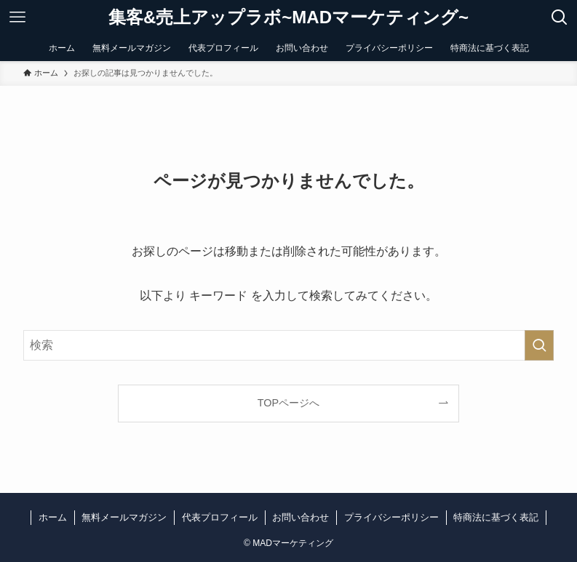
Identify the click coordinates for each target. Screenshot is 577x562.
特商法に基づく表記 (495, 517)
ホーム (53, 517)
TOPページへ (288, 403)
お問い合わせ (300, 517)
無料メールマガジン (124, 517)
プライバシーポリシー (391, 517)
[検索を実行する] (539, 345)
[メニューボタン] (17, 17)
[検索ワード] (288, 345)
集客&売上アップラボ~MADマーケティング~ (288, 17)
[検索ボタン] (559, 17)
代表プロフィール (220, 517)
